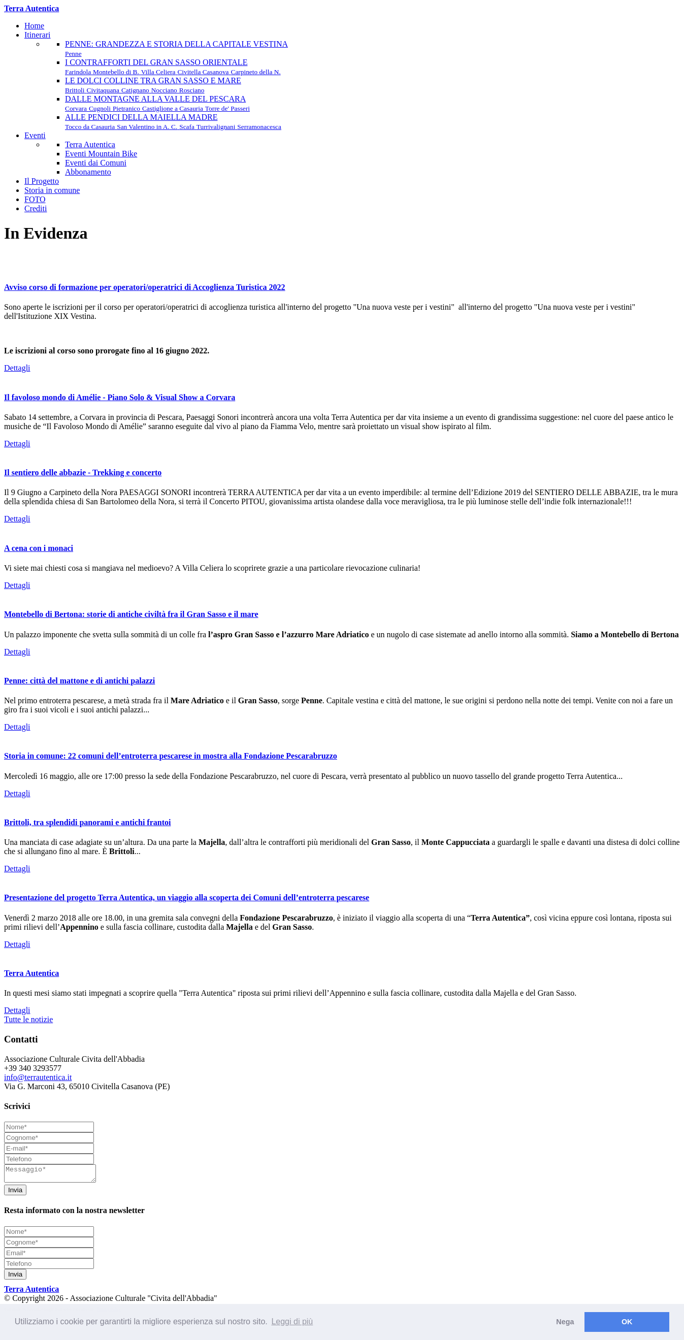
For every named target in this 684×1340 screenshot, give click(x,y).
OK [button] (627, 1322)
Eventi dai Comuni (95, 162)
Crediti (35, 208)
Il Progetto (41, 181)
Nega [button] (565, 1322)
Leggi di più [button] (292, 1321)
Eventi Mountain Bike (101, 153)
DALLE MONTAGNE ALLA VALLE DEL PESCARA (157, 103)
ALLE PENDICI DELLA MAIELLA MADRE (173, 121)
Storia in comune (52, 190)
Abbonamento (88, 172)
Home (34, 25)
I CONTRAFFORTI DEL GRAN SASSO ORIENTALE (173, 67)
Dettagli (17, 368)
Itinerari (37, 34)
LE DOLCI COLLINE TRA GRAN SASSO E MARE (153, 85)
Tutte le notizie (28, 1019)
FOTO (35, 199)
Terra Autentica (90, 144)
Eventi (35, 135)
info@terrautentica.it (38, 1077)
